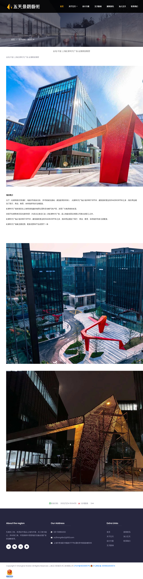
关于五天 (72, 6)
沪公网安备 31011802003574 (102, 566)
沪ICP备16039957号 (82, 566)
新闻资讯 (110, 6)
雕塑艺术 (31, 39)
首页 (61, 6)
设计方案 (85, 6)
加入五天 (122, 6)
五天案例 (98, 6)
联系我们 (134, 6)
